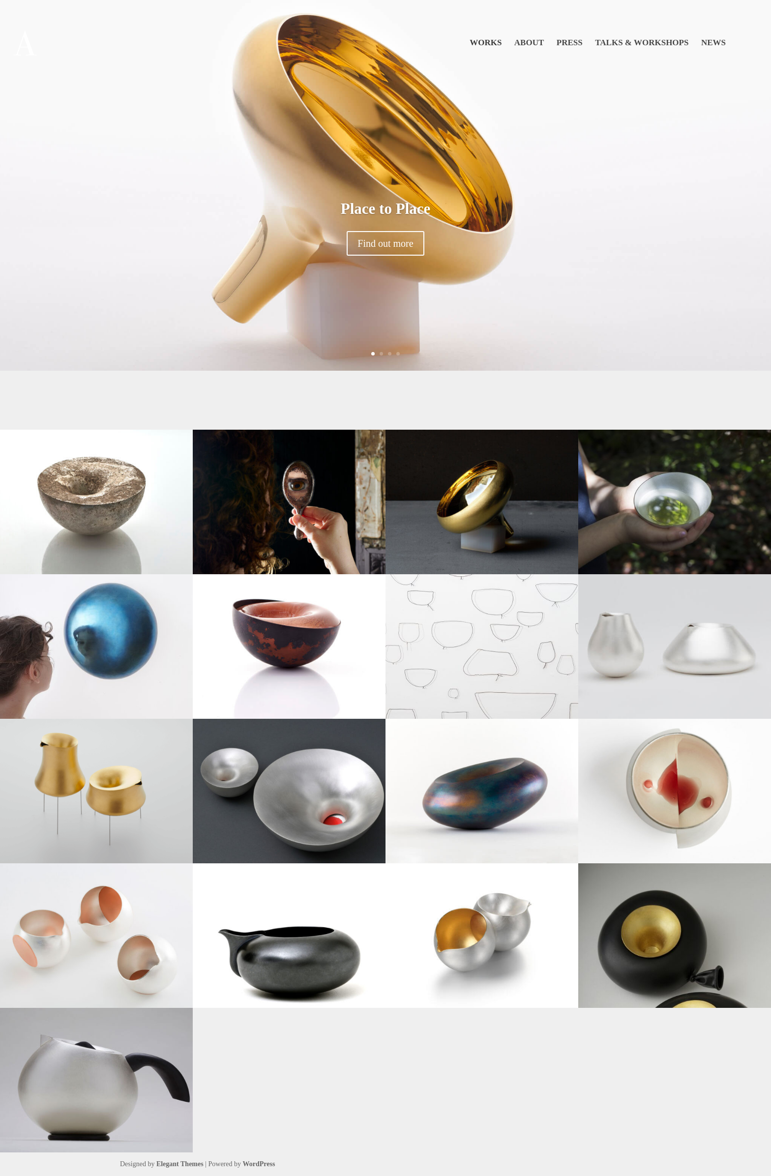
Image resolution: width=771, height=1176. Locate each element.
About (529, 43)
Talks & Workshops (641, 43)
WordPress (259, 1164)
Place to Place (385, 208)
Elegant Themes (180, 1164)
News (713, 43)
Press (570, 43)
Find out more (385, 243)
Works (486, 43)
